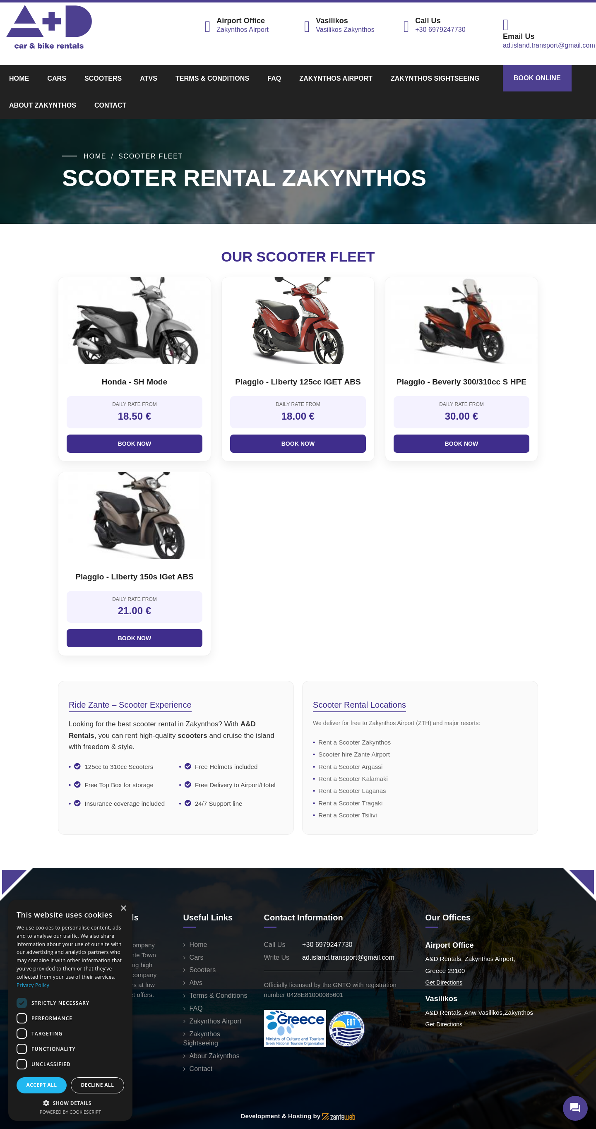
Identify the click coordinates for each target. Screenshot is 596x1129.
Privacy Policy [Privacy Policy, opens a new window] (33, 985)
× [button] (123, 909)
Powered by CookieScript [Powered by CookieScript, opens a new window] (70, 1112)
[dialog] (70, 1010)
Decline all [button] (97, 1084)
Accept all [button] (41, 1084)
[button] (70, 1103)
